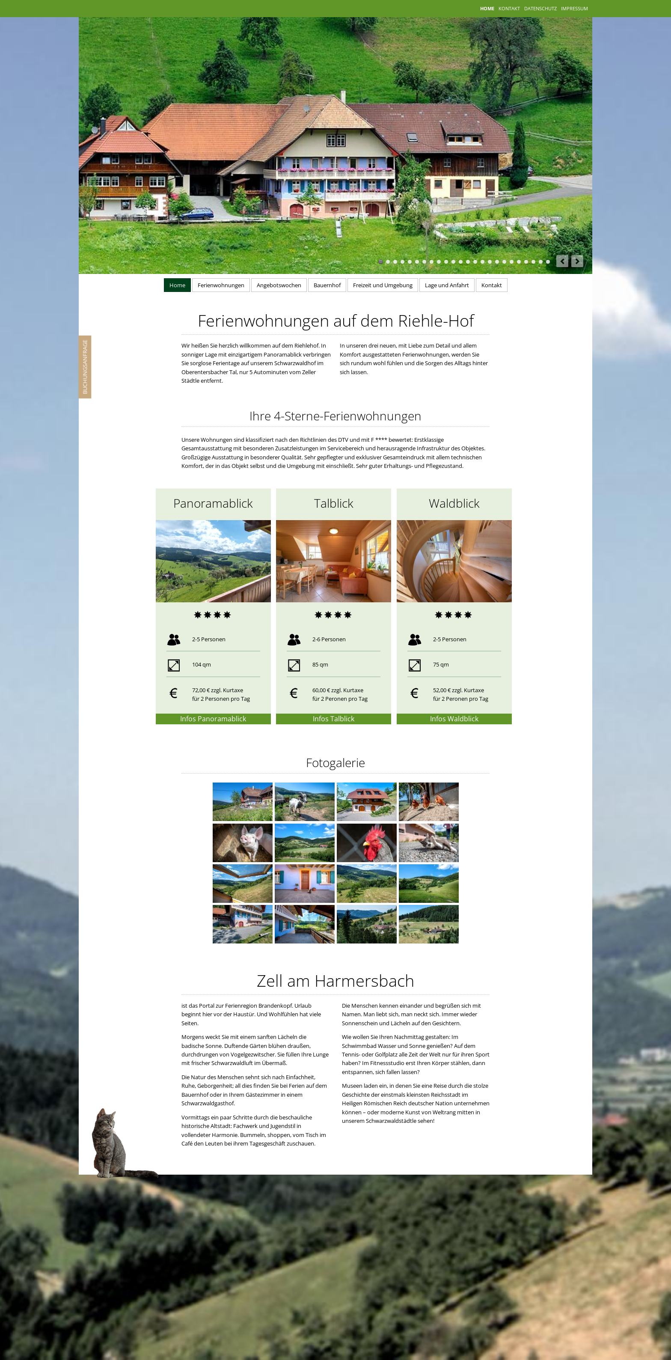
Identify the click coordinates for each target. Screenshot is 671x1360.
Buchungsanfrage (85, 367)
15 (482, 262)
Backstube (512, 262)
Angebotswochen (279, 285)
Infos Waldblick (454, 718)
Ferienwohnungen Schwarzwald (490, 262)
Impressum (574, 7)
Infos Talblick (333, 718)
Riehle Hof (497, 262)
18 (504, 262)
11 (453, 262)
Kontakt (509, 7)
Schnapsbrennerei (526, 262)
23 (541, 262)
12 (461, 262)
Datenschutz (540, 7)
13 (468, 262)
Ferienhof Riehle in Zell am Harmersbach (381, 262)
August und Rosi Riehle (519, 262)
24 (548, 262)
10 (446, 262)
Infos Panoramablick (213, 718)
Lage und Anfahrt (447, 285)
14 (475, 262)
